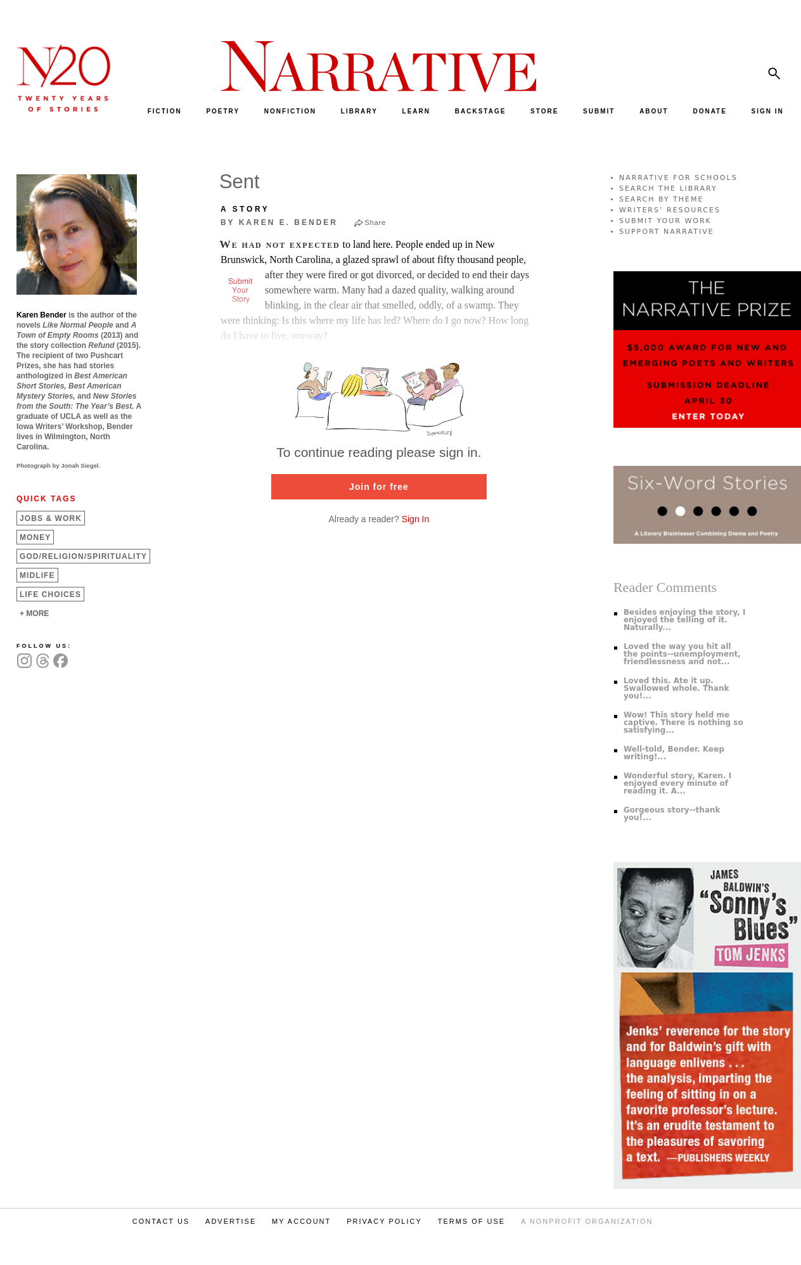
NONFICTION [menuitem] (290, 111)
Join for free (379, 487)
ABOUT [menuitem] (654, 111)
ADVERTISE (230, 1221)
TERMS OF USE (472, 1221)
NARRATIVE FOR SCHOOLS (678, 178)
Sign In (416, 519)
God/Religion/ (83, 556)
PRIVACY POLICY (384, 1221)
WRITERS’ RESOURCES (670, 210)
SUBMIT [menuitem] (599, 111)
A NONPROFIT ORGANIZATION (587, 1221)
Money (35, 537)
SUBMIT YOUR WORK (665, 221)
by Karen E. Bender (279, 222)
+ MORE (34, 613)
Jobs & (51, 518)
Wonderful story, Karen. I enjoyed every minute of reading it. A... (677, 783)
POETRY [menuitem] (223, 111)
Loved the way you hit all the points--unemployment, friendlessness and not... (682, 654)
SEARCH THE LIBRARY (668, 188)
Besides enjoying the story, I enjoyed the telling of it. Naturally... (685, 620)
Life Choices (50, 594)
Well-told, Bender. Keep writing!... (674, 753)
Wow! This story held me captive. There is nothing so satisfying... (683, 722)
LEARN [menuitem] (416, 111)
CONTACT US (161, 1221)
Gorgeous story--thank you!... (672, 814)
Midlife (37, 575)
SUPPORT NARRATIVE (666, 232)
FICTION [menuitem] (165, 111)
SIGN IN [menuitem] (768, 111)
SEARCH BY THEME (661, 199)
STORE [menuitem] (544, 111)
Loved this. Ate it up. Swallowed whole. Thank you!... (676, 688)
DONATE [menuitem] (709, 111)
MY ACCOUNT (301, 1221)
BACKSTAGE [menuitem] (480, 111)
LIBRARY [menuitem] (359, 111)
